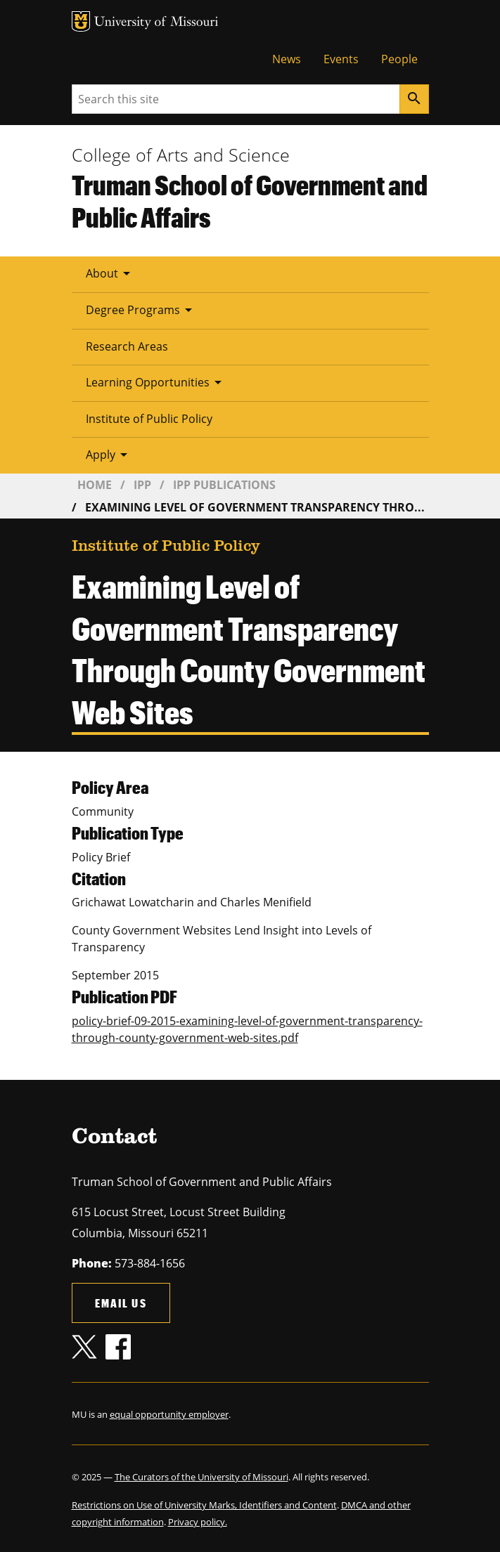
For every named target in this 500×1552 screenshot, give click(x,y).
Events (341, 59)
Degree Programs (141, 309)
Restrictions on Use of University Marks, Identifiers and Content (204, 1505)
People (399, 59)
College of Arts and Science (181, 155)
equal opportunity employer (169, 1414)
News (286, 59)
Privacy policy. (197, 1521)
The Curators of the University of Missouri (201, 1477)
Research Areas (127, 346)
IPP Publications (224, 485)
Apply (109, 454)
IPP (142, 485)
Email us (121, 1303)
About (110, 273)
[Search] (414, 99)
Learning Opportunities (156, 382)
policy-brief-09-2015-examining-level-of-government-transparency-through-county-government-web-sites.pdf (247, 1029)
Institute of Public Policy (149, 418)
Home (94, 485)
